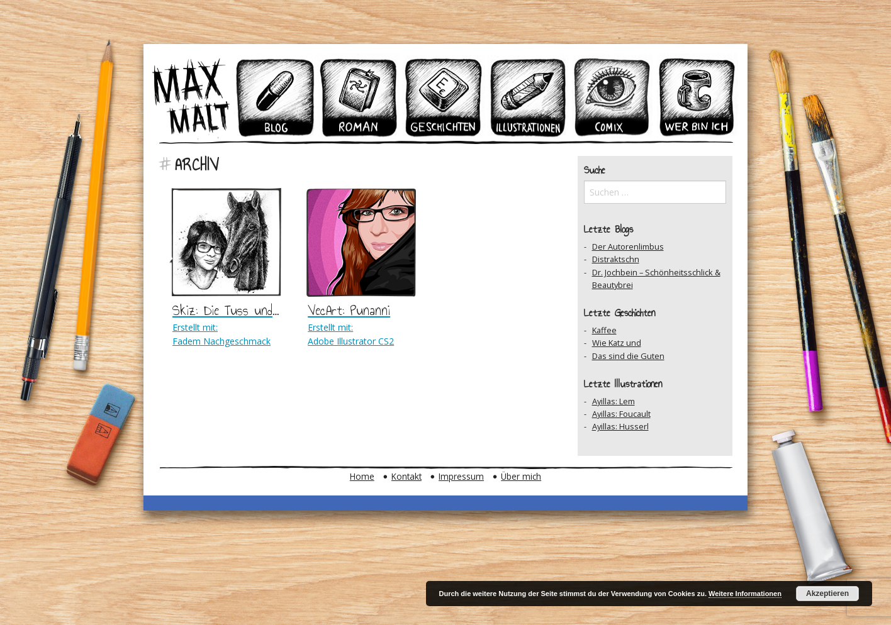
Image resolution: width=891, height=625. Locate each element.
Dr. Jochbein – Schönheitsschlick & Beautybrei (656, 278)
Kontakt (406, 476)
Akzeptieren (827, 593)
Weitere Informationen (745, 593)
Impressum (461, 476)
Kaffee (604, 330)
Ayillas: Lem (613, 401)
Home (362, 476)
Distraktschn (615, 259)
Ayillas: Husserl (620, 426)
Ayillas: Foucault (621, 413)
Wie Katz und (616, 342)
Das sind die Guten (628, 356)
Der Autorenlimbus (628, 246)
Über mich (521, 476)
